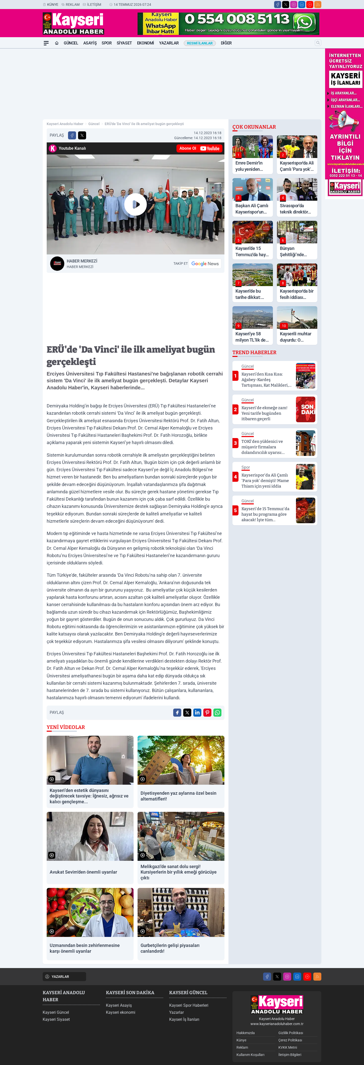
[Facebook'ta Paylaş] (72, 135)
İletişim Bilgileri (289, 1055)
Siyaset (124, 43)
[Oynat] (136, 204)
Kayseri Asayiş (119, 1005)
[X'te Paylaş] (82, 135)
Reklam (73, 5)
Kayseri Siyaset (56, 1019)
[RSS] (317, 4)
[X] (285, 4)
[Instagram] (293, 4)
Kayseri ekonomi (120, 1012)
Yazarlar (169, 43)
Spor (106, 43)
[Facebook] (277, 4)
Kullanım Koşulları (250, 1055)
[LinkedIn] (301, 4)
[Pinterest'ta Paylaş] (207, 713)
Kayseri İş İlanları (184, 1019)
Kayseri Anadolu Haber (65, 124)
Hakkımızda (245, 1033)
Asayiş (90, 43)
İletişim (94, 5)
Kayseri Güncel (56, 1012)
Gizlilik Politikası (290, 1033)
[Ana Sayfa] (57, 43)
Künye (52, 5)
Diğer (226, 43)
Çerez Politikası (290, 1040)
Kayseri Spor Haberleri (188, 1005)
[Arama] (318, 42)
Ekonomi (145, 43)
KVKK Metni (287, 1047)
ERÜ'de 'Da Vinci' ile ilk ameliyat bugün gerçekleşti (144, 124)
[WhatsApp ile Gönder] (217, 713)
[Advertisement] (182, 83)
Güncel (71, 43)
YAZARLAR (57, 976)
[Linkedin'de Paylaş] (197, 713)
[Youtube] (309, 4)
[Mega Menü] (46, 43)
